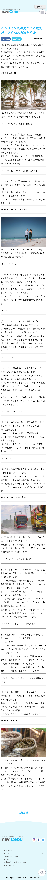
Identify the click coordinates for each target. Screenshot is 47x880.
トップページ (9, 850)
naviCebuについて (11, 856)
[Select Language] (40, 7)
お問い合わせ (9, 865)
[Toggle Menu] (42, 12)
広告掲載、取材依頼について (15, 862)
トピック (23, 853)
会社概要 (7, 859)
